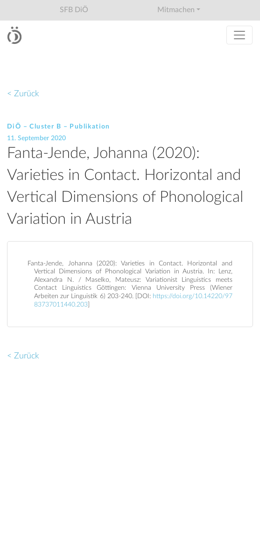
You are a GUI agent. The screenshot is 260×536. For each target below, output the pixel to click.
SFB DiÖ (74, 10)
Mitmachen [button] (176, 10)
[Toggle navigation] (239, 35)
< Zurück (23, 94)
